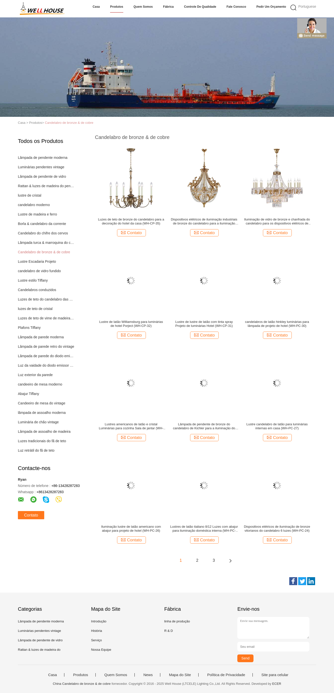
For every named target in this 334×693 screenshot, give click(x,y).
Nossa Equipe (101, 649)
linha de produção (177, 621)
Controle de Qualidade (200, 6)
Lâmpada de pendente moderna (42, 158)
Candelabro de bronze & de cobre (69, 123)
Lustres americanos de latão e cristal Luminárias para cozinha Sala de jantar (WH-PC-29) (131, 426)
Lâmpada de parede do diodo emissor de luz (46, 356)
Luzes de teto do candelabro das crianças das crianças (46, 299)
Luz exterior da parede (35, 375)
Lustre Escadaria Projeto (37, 261)
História (96, 631)
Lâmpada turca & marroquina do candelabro (46, 243)
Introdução (98, 621)
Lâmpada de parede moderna (41, 337)
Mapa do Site (180, 675)
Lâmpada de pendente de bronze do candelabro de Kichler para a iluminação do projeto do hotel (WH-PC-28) (204, 426)
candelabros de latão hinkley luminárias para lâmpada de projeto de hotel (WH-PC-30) (277, 324)
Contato (31, 515)
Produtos (116, 6)
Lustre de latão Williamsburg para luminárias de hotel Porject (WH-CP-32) (131, 324)
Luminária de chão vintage (38, 422)
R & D (168, 631)
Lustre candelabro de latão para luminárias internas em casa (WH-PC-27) (277, 426)
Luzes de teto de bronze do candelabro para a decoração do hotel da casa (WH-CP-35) (131, 221)
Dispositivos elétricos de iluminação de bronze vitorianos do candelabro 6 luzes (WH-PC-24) (277, 528)
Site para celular (274, 675)
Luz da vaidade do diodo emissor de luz (46, 365)
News (148, 675)
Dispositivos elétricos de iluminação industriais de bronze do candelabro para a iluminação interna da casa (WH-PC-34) (204, 221)
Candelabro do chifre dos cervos (43, 233)
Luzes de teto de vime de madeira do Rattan (46, 318)
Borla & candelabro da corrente (42, 224)
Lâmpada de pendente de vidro (42, 176)
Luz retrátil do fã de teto (36, 450)
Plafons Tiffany (29, 328)
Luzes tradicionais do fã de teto (42, 441)
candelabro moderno (34, 205)
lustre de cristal (29, 195)
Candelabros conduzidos (37, 290)
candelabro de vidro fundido (39, 271)
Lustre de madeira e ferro (37, 214)
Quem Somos (143, 6)
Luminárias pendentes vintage (41, 167)
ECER (276, 684)
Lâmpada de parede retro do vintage (46, 346)
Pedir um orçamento (271, 6)
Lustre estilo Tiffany (33, 280)
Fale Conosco (236, 6)
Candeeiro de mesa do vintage (41, 403)
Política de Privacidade (226, 675)
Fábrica (168, 6)
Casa (96, 6)
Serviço (96, 640)
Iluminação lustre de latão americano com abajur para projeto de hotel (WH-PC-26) (131, 528)
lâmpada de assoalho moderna (42, 413)
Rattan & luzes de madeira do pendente (46, 186)
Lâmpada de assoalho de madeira (44, 431)
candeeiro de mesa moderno (40, 384)
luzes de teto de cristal (35, 309)
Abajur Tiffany (28, 394)
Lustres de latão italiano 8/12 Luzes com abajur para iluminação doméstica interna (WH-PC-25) (204, 529)
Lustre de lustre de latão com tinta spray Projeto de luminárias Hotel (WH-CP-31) (204, 324)
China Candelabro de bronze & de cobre (82, 684)
